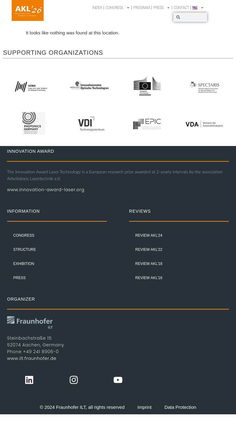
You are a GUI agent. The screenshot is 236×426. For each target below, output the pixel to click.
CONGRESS (117, 8)
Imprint (144, 407)
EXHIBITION (23, 264)
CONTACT (181, 8)
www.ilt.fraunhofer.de (31, 358)
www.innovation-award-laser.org (46, 190)
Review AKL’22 (148, 249)
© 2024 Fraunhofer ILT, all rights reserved (82, 407)
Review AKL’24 (148, 235)
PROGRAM (141, 8)
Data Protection (180, 407)
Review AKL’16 (148, 278)
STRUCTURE (24, 249)
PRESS (161, 8)
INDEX (97, 8)
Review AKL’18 (148, 264)
